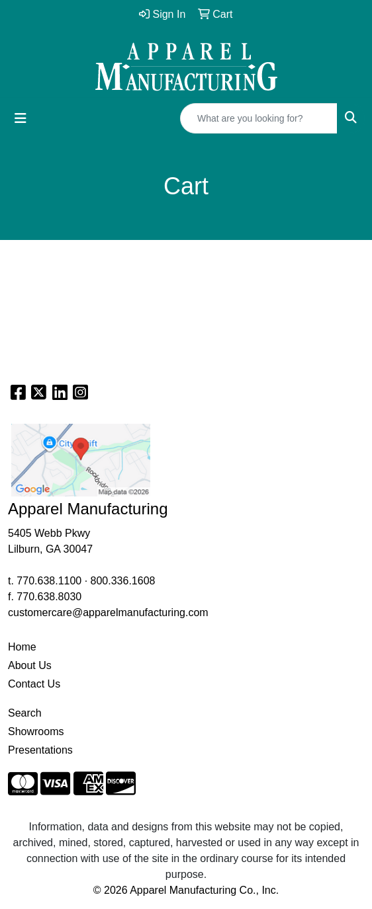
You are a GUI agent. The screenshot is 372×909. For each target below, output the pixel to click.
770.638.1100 (49, 580)
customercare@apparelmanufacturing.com (108, 612)
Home (22, 646)
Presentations (40, 750)
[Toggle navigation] (20, 118)
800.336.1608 (123, 580)
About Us (30, 665)
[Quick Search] (259, 118)
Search (25, 713)
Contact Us (34, 684)
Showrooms (36, 731)
